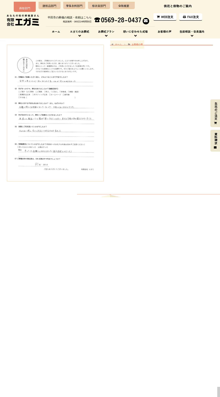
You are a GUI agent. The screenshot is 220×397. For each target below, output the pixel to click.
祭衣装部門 (95, 4)
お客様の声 (164, 30)
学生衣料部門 (70, 4)
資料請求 (216, 139)
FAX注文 (191, 15)
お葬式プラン (106, 30)
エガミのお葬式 (79, 30)
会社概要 (119, 4)
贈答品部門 (45, 4)
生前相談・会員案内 (192, 30)
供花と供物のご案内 (178, 4)
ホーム (56, 30)
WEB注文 (164, 15)
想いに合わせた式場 (135, 30)
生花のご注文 (216, 111)
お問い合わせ (172, 376)
